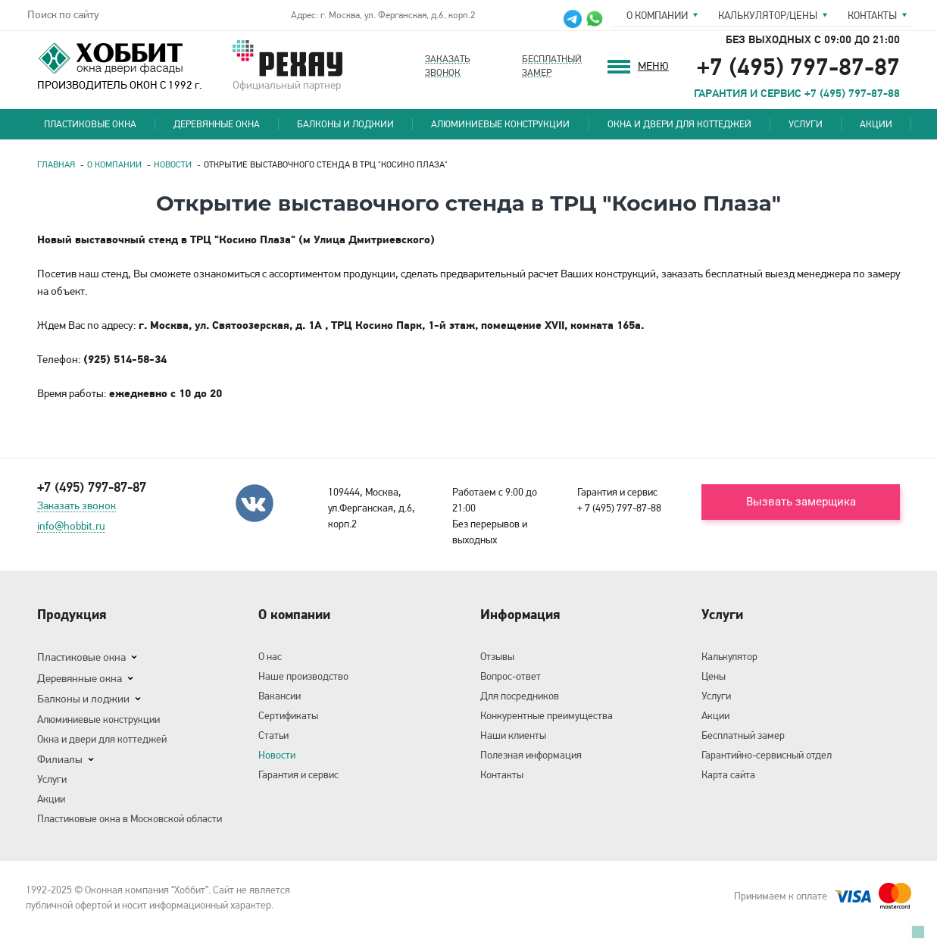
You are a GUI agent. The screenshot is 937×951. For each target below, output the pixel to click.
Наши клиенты (513, 735)
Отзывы (497, 656)
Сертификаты (288, 715)
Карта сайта (728, 774)
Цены (713, 676)
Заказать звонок (76, 506)
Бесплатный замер (743, 735)
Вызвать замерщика (801, 501)
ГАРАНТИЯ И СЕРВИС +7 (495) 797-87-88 (797, 93)
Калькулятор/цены (767, 15)
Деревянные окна (216, 124)
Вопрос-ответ (510, 676)
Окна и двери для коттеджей (679, 124)
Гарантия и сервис (298, 774)
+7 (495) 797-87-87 (798, 66)
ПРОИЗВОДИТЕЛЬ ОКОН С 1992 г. (119, 65)
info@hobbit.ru (71, 527)
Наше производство (303, 676)
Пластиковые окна (90, 124)
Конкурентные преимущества (546, 715)
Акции (876, 124)
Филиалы (60, 759)
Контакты (872, 15)
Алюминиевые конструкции (500, 124)
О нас (270, 656)
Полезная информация (531, 755)
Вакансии (279, 696)
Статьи (273, 735)
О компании (657, 15)
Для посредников (519, 696)
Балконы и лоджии (345, 124)
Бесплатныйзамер (552, 65)
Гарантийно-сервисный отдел (766, 755)
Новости (276, 755)
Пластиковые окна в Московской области (129, 818)
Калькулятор (729, 656)
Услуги (806, 124)
